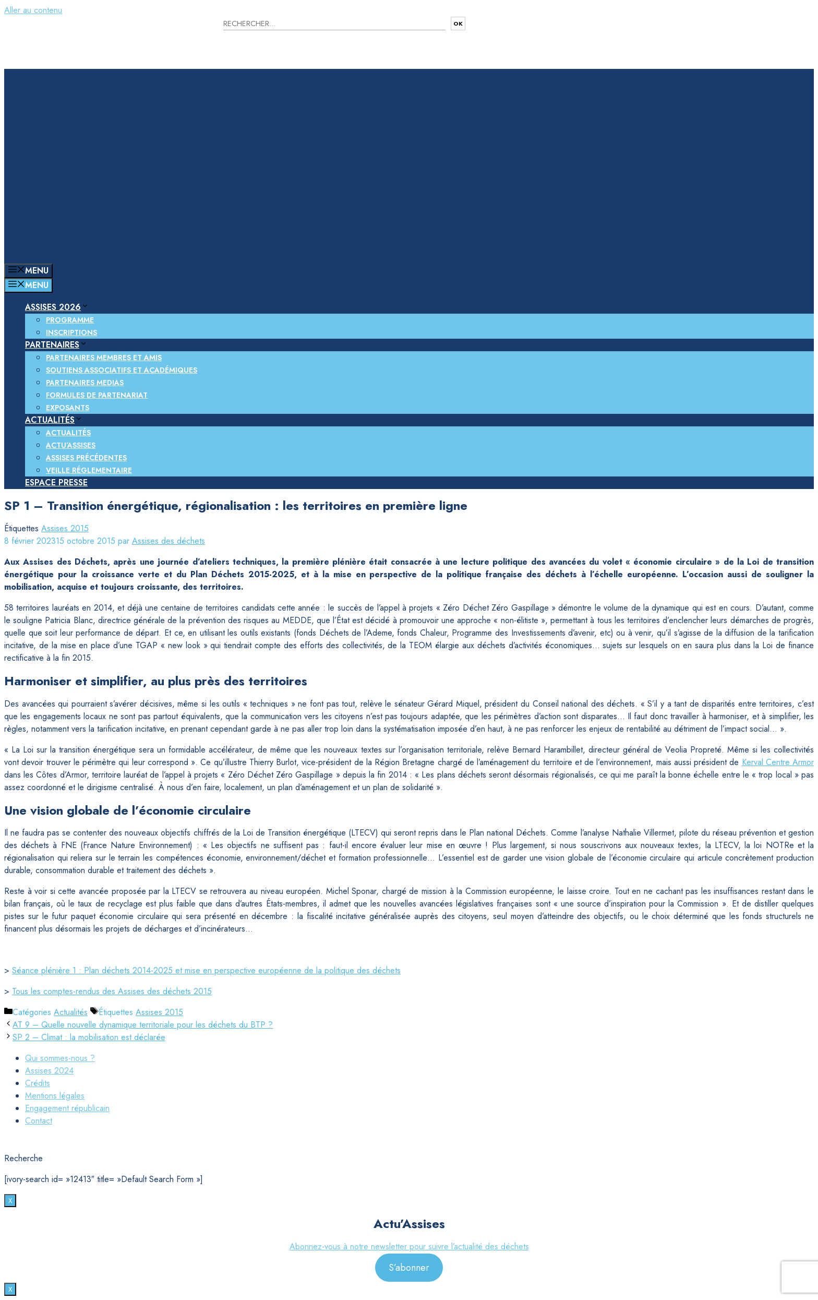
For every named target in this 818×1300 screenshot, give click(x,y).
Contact (38, 1121)
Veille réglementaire (89, 470)
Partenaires (56, 345)
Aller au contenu (33, 10)
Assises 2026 (57, 307)
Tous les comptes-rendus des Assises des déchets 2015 (112, 991)
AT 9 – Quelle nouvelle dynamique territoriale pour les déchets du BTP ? (143, 1025)
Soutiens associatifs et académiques (121, 370)
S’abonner (409, 1267)
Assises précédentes (86, 457)
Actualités (54, 420)
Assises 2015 (65, 528)
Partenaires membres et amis (104, 357)
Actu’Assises (70, 445)
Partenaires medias (85, 382)
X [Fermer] (10, 1201)
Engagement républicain (67, 1108)
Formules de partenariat (97, 395)
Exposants (67, 407)
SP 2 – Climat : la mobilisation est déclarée (89, 1037)
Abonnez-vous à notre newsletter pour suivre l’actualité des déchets (409, 1247)
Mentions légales (55, 1096)
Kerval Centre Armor (778, 762)
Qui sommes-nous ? (60, 1058)
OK (458, 23)
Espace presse (56, 482)
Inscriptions (71, 332)
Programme (70, 320)
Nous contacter (521, 31)
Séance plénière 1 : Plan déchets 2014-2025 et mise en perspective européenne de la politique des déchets (206, 970)
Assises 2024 (49, 1071)
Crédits (37, 1083)
